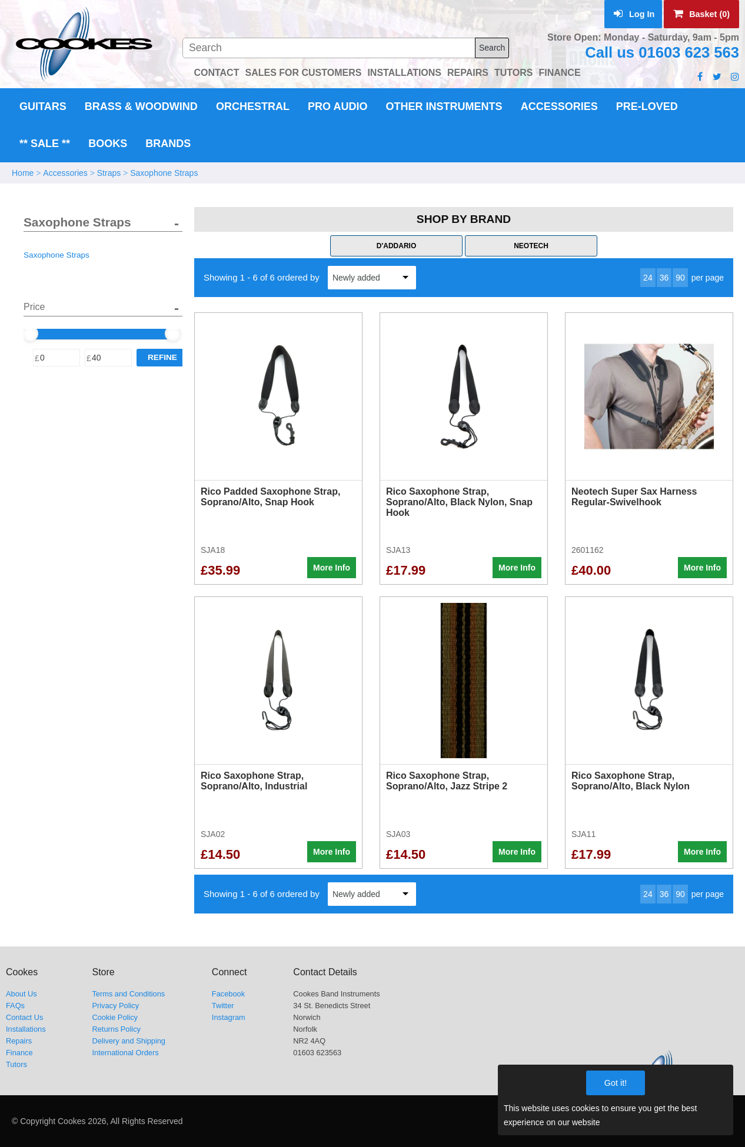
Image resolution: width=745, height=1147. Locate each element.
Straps (109, 173)
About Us (21, 993)
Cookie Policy (115, 1017)
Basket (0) (701, 14)
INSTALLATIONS (404, 73)
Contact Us (24, 1017)
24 (648, 277)
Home (23, 173)
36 (664, 277)
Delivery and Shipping (128, 1040)
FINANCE (559, 73)
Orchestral (253, 106)
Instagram (228, 1017)
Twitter (223, 1005)
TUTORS (513, 73)
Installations (26, 1029)
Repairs (19, 1040)
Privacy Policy (115, 1005)
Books (107, 143)
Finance (19, 1052)
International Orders (125, 1052)
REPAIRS (467, 73)
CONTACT (216, 73)
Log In (634, 14)
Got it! (615, 1083)
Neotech (531, 246)
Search (492, 47)
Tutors (16, 1064)
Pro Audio (337, 106)
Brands (168, 143)
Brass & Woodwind (141, 106)
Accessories (559, 106)
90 (680, 277)
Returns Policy (116, 1029)
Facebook (228, 993)
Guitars (42, 106)
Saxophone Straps (164, 173)
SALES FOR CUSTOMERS (303, 73)
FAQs (15, 1005)
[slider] (30, 333)
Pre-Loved (647, 106)
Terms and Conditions (128, 993)
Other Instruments (444, 106)
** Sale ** (44, 143)
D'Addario (397, 246)
